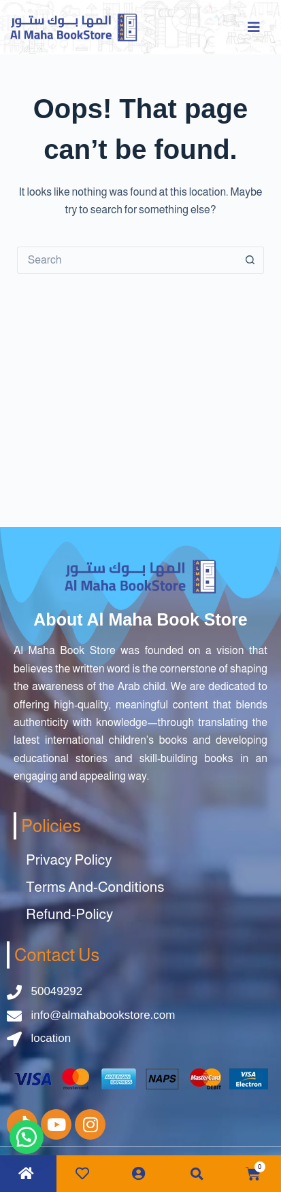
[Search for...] (127, 260)
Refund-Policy (69, 914)
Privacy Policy (69, 859)
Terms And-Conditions (95, 887)
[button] (197, 1174)
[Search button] (250, 260)
